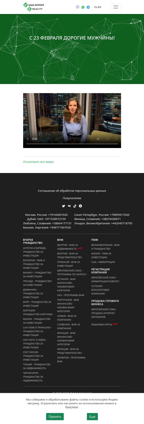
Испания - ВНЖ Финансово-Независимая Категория (66, 284)
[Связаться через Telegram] (88, 7)
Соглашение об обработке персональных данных (72, 191)
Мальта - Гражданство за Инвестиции (37, 320)
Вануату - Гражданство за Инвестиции (37, 274)
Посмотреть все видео (38, 162)
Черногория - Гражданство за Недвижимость (33, 376)
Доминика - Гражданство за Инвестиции (33, 293)
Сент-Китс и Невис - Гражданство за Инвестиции (35, 343)
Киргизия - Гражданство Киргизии (38, 312)
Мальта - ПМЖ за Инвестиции (101, 255)
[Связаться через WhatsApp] (83, 7)
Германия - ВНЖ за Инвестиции (68, 263)
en (99, 7)
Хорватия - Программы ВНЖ (71, 359)
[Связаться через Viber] (77, 7)
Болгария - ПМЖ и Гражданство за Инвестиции (34, 264)
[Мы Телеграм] (80, 205)
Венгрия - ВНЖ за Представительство (69, 255)
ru (95, 7)
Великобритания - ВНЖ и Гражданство (105, 246)
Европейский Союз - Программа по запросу (72, 272)
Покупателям (72, 198)
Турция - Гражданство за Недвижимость (37, 366)
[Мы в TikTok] (74, 204)
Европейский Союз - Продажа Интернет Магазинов (104, 313)
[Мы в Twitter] (63, 205)
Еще (92, 417)
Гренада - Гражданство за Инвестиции (37, 283)
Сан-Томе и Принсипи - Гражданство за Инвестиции (37, 331)
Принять (55, 417)
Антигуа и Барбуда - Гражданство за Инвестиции (35, 251)
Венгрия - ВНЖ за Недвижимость (70, 247)
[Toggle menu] (115, 7)
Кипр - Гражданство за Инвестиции (37, 303)
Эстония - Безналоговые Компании (100, 289)
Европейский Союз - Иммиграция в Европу (105, 279)
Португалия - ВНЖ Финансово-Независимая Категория (68, 305)
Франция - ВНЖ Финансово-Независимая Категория (66, 338)
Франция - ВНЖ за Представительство (69, 351)
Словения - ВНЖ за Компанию (68, 326)
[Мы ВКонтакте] (69, 205)
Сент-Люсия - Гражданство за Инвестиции (33, 356)
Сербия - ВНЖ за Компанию (66, 317)
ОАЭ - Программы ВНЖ (70, 295)
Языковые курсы (101, 324)
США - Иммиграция (103, 262)
